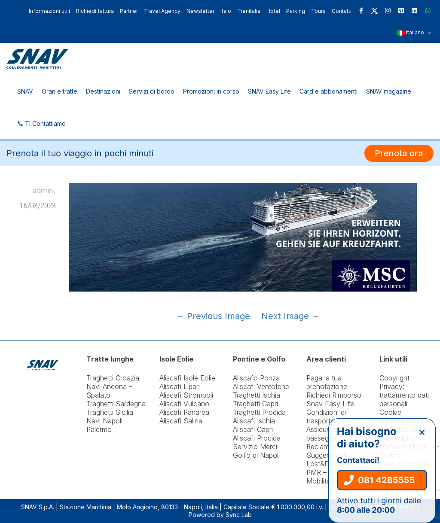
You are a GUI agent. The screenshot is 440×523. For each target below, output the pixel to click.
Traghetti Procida (259, 412)
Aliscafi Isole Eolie (187, 378)
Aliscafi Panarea (184, 412)
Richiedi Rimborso (333, 395)
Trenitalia (248, 11)
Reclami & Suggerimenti (326, 450)
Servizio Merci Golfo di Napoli (256, 450)
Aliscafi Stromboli (186, 395)
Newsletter (200, 11)
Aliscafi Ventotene (261, 386)
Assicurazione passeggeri (327, 433)
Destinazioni (103, 91)
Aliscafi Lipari (179, 386)
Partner (129, 11)
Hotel (273, 11)
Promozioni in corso (211, 91)
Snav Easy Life (330, 403)
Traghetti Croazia (112, 378)
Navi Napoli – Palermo (107, 425)
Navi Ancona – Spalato (109, 390)
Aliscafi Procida (257, 438)
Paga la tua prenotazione (326, 382)
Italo (225, 11)
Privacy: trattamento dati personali (404, 395)
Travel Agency (162, 11)
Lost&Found (325, 463)
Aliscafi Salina (180, 421)
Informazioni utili (49, 11)
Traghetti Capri (255, 403)
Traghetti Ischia (256, 395)
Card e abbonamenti (328, 91)
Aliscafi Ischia (254, 421)
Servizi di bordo (151, 91)
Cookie (390, 412)
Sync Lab (239, 514)
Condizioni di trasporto (326, 416)
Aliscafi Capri (253, 429)
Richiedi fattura (95, 11)
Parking (295, 11)
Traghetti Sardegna (116, 403)
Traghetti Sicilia (109, 412)
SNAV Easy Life (269, 91)
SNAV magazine (388, 91)
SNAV (25, 91)
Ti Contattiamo (41, 123)
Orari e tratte (59, 91)
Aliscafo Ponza (256, 378)
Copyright (394, 378)
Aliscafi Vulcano (184, 403)
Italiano (414, 33)
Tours (318, 11)
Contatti (341, 11)
